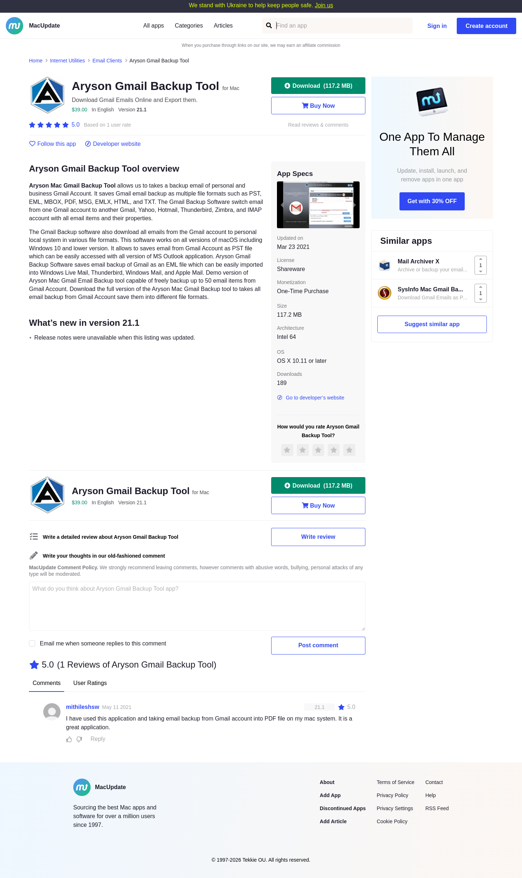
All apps (153, 25)
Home (35, 60)
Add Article (333, 821)
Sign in (437, 26)
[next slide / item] (354, 204)
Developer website (113, 144)
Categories (189, 25)
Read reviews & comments (318, 125)
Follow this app (52, 144)
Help (430, 795)
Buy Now (318, 106)
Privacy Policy (392, 795)
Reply (98, 739)
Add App (330, 795)
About (327, 782)
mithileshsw (82, 707)
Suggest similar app (432, 324)
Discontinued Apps (343, 808)
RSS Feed (437, 808)
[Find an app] (268, 25)
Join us (324, 5)
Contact (434, 782)
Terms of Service (395, 782)
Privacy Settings (395, 808)
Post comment (318, 645)
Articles (223, 25)
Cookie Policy (392, 821)
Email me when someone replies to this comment (103, 643)
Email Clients (107, 60)
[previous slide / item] (282, 204)
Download (318, 86)
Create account (486, 26)
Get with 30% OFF (432, 201)
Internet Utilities (67, 60)
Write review (318, 537)
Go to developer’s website (310, 397)
